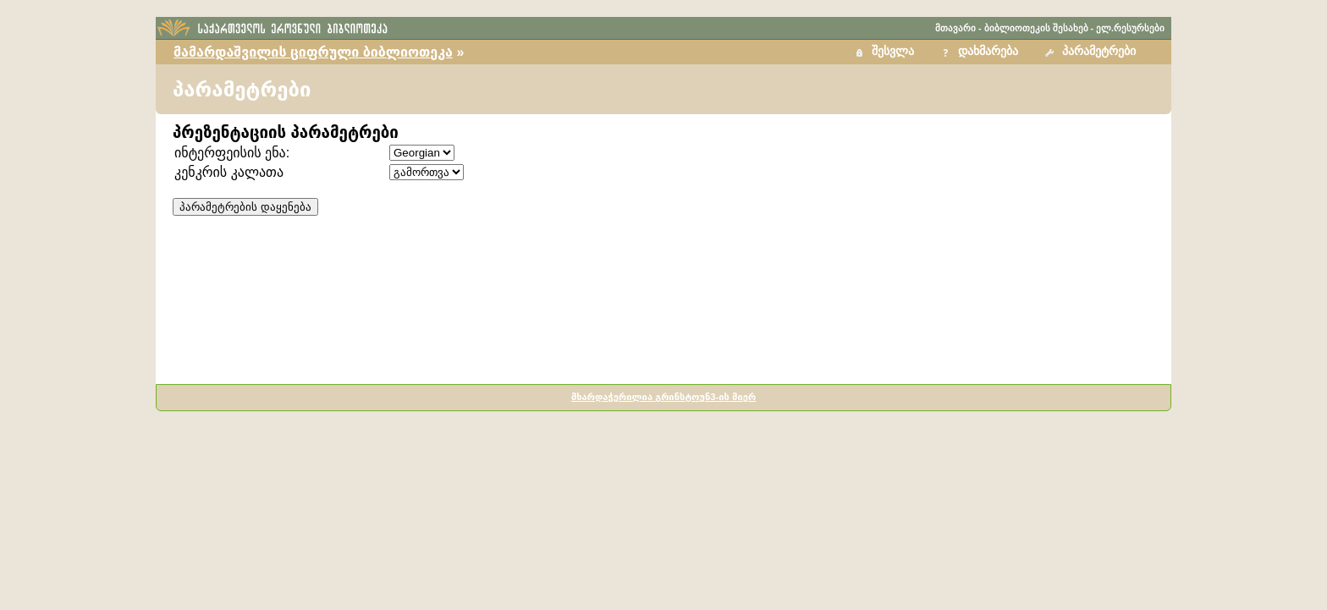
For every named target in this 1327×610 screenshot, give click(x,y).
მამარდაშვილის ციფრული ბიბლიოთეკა (313, 52)
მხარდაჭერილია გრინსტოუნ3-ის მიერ (663, 397)
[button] (1092, 52)
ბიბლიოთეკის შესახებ (1036, 28)
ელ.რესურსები (1130, 28)
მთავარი (955, 28)
